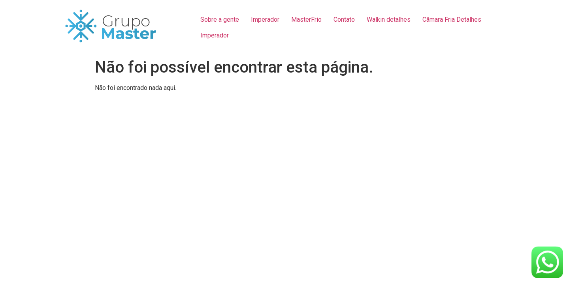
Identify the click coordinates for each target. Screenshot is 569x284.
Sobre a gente (219, 19)
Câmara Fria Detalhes (451, 19)
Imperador (265, 19)
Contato (344, 19)
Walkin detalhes (389, 19)
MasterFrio (306, 19)
